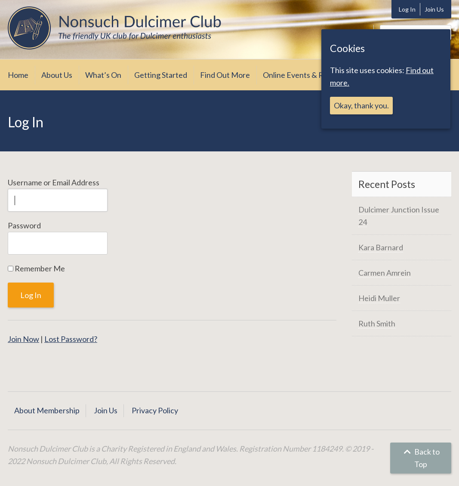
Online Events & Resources (308, 75)
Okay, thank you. (361, 105)
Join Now (23, 339)
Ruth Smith (376, 323)
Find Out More (225, 75)
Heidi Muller (379, 298)
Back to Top (421, 458)
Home (18, 75)
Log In (407, 9)
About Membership (47, 410)
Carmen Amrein (384, 272)
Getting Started (160, 75)
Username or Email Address (53, 182)
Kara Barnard (380, 247)
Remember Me (36, 268)
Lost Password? (70, 339)
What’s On (103, 75)
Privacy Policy (155, 410)
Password (24, 225)
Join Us (434, 9)
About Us (56, 75)
